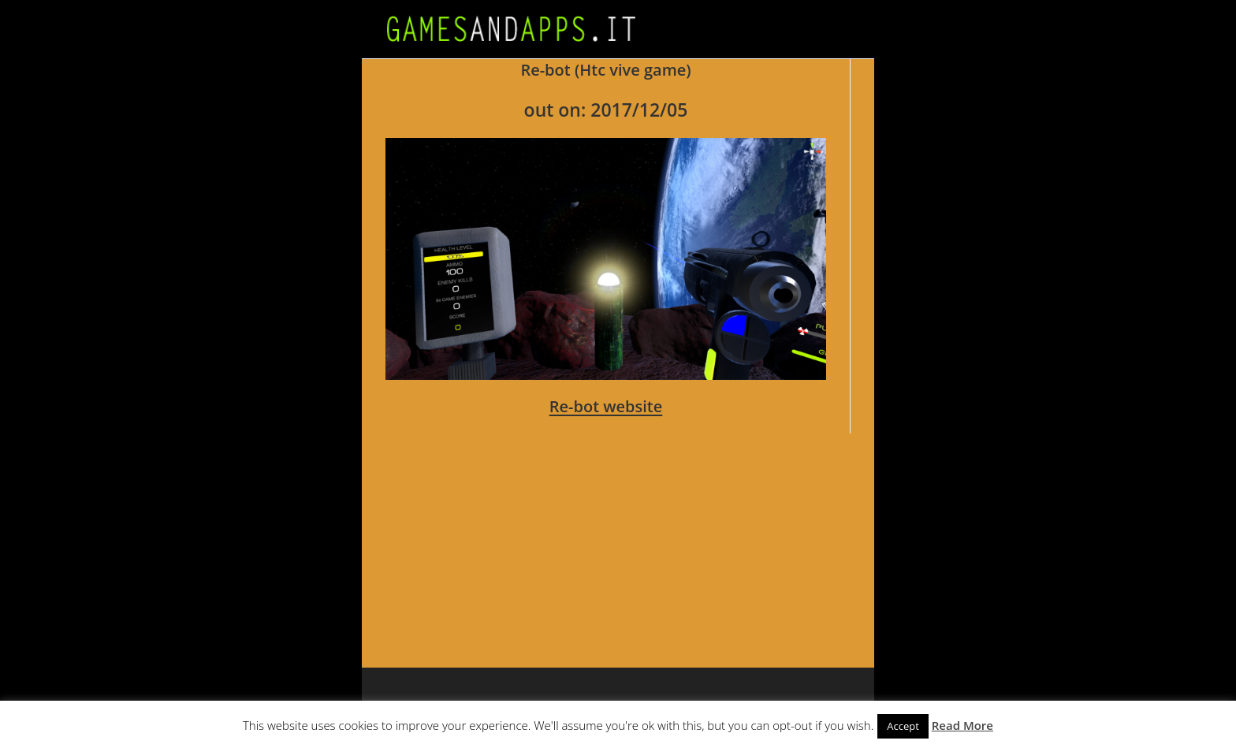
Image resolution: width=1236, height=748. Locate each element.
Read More (962, 725)
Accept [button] (903, 726)
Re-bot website (606, 406)
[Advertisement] (842, 532)
